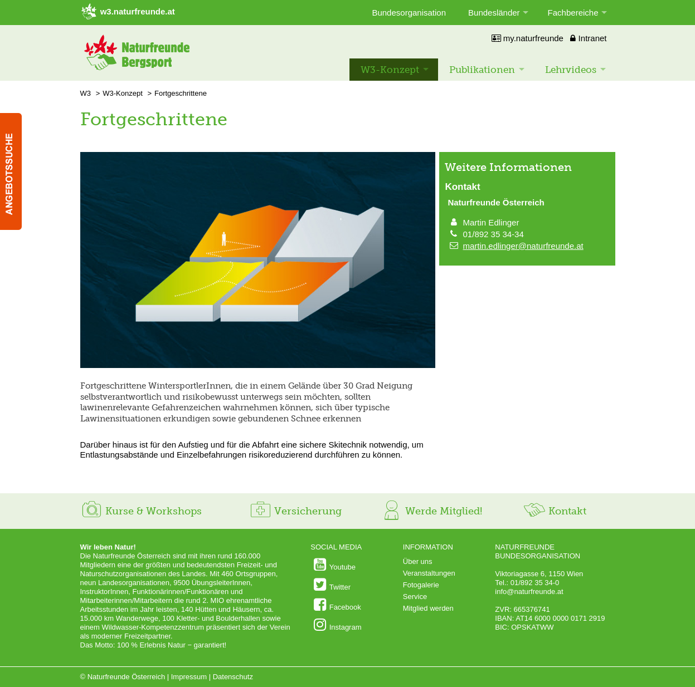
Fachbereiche (573, 12)
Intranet (588, 38)
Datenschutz (233, 677)
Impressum (189, 677)
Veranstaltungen (429, 573)
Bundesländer (494, 12)
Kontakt (554, 511)
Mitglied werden (428, 608)
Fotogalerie (421, 585)
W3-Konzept (390, 69)
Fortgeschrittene (180, 93)
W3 (85, 93)
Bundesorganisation (409, 12)
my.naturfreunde (527, 38)
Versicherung (295, 511)
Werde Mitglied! (431, 511)
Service (415, 596)
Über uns (417, 561)
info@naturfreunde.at (529, 591)
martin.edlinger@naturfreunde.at (523, 246)
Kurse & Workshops (141, 511)
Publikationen (482, 69)
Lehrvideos (570, 69)
